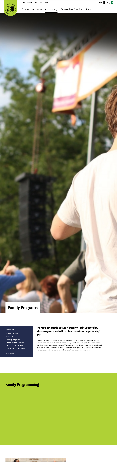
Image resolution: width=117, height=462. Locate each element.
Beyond (9, 337)
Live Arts (30, 2)
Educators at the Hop (15, 345)
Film (36, 2)
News (46, 2)
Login (100, 2)
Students (10, 353)
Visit (24, 2)
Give (41, 2)
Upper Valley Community (16, 348)
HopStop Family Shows (15, 343)
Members (10, 330)
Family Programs (13, 340)
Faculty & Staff (12, 333)
